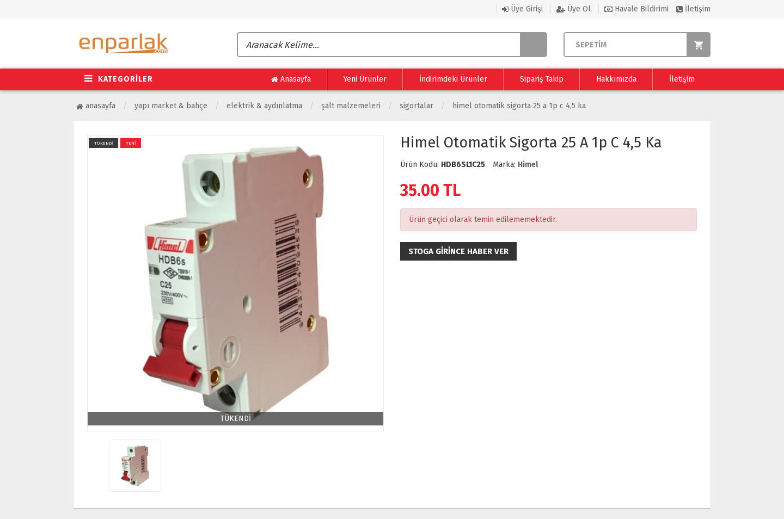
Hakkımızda (616, 79)
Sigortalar (416, 105)
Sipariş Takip (542, 79)
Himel (528, 164)
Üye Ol (573, 9)
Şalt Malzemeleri (351, 105)
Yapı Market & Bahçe (170, 105)
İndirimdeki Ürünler (453, 79)
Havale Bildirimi (636, 9)
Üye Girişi (522, 9)
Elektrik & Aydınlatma (264, 105)
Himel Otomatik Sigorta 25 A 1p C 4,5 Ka (519, 105)
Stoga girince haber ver (458, 251)
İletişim (693, 9)
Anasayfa (291, 79)
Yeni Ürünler (365, 79)
